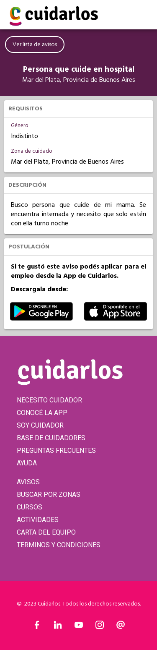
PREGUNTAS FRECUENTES (56, 450)
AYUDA (27, 463)
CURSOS (29, 507)
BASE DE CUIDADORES (51, 438)
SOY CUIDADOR (40, 425)
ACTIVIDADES (38, 520)
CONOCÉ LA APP (42, 413)
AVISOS (28, 482)
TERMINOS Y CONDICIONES (58, 545)
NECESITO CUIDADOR (49, 400)
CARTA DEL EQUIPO (46, 532)
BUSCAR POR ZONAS (48, 495)
